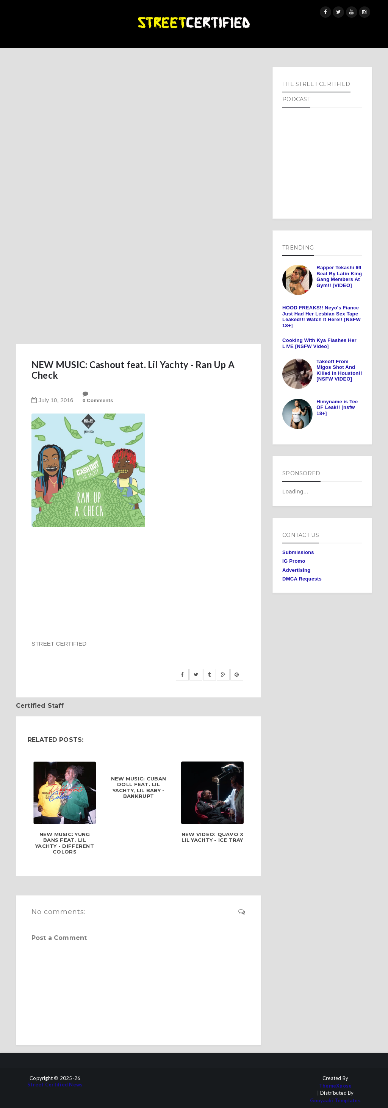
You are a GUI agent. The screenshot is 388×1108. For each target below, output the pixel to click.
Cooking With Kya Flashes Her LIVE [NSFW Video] (319, 343)
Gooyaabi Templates (335, 1100)
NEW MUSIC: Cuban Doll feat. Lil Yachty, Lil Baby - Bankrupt (138, 787)
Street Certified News (55, 1085)
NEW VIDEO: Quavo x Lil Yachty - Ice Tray (212, 837)
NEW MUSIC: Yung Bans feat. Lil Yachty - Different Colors (64, 843)
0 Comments (98, 400)
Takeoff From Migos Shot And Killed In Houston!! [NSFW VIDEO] (339, 370)
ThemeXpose (335, 1086)
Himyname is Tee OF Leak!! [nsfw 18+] (337, 407)
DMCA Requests (302, 579)
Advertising (296, 570)
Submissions (298, 552)
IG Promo (293, 561)
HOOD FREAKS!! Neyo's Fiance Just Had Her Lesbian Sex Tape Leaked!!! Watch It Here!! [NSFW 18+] (321, 316)
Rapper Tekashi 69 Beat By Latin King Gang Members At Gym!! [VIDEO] (339, 276)
